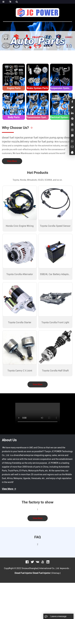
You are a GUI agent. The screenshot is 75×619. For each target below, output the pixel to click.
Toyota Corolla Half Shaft (55, 370)
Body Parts (14, 117)
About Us (9, 440)
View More (12, 161)
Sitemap (56, 573)
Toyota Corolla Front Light (55, 322)
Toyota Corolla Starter (19, 322)
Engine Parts (13, 88)
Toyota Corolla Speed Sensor (55, 226)
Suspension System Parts (61, 88)
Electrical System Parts (61, 117)
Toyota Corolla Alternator (19, 274)
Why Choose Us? (15, 128)
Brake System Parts (37, 88)
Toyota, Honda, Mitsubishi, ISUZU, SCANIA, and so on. (38, 180)
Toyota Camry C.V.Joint (19, 370)
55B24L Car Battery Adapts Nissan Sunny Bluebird (55, 274)
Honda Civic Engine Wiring (20, 226)
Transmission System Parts (37, 117)
